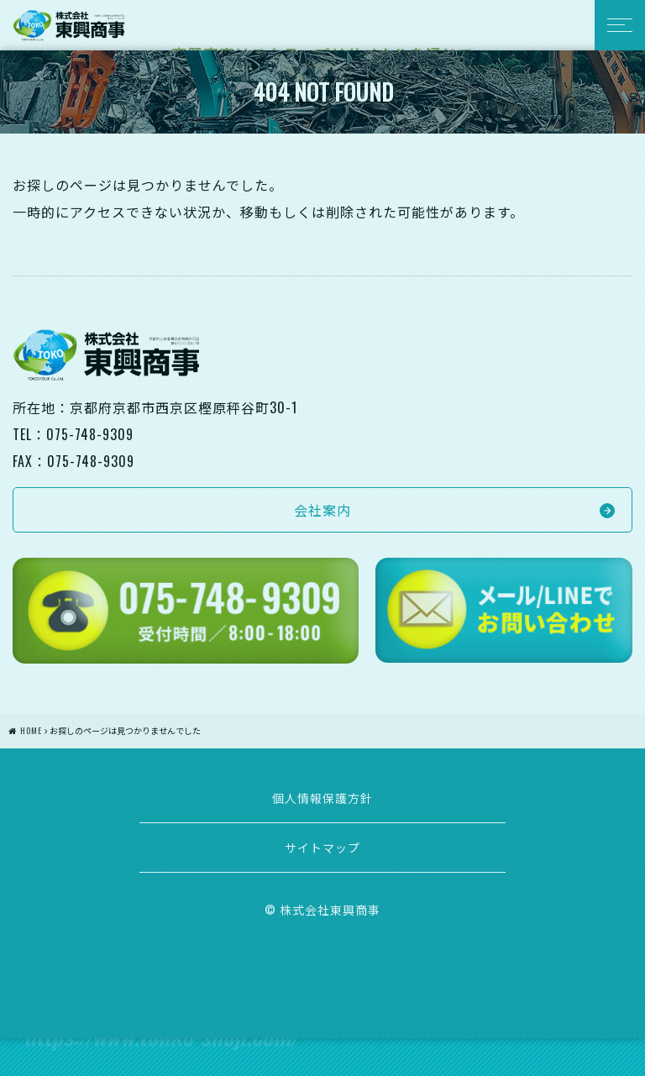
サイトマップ (322, 847)
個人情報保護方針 (322, 797)
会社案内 (322, 510)
